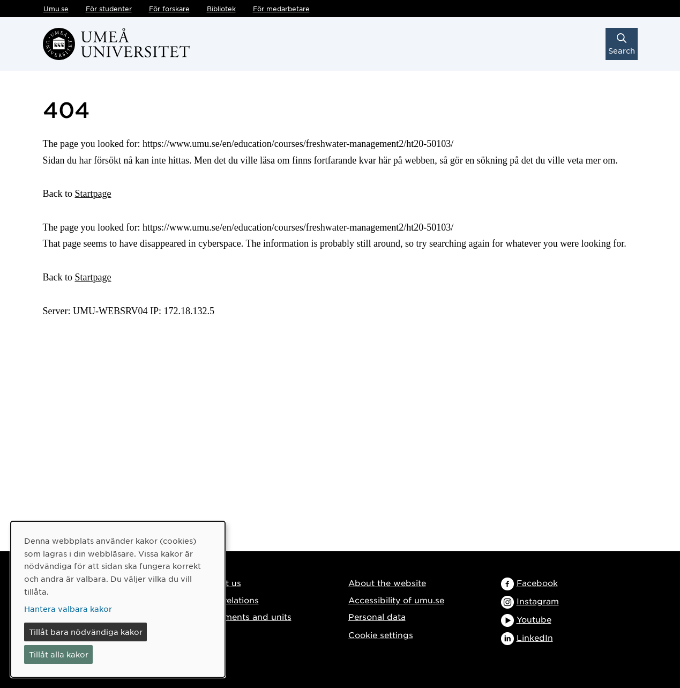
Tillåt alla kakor (58, 654)
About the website (387, 583)
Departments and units (244, 616)
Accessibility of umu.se (396, 600)
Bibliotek (221, 8)
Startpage (93, 193)
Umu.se (56, 8)
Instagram (538, 601)
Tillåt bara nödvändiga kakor (86, 632)
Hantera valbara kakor (68, 608)
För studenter (109, 8)
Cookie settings (380, 635)
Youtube (534, 619)
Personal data (377, 616)
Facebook (537, 583)
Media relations (227, 600)
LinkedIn (535, 637)
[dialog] (118, 599)
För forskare (169, 8)
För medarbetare (281, 8)
